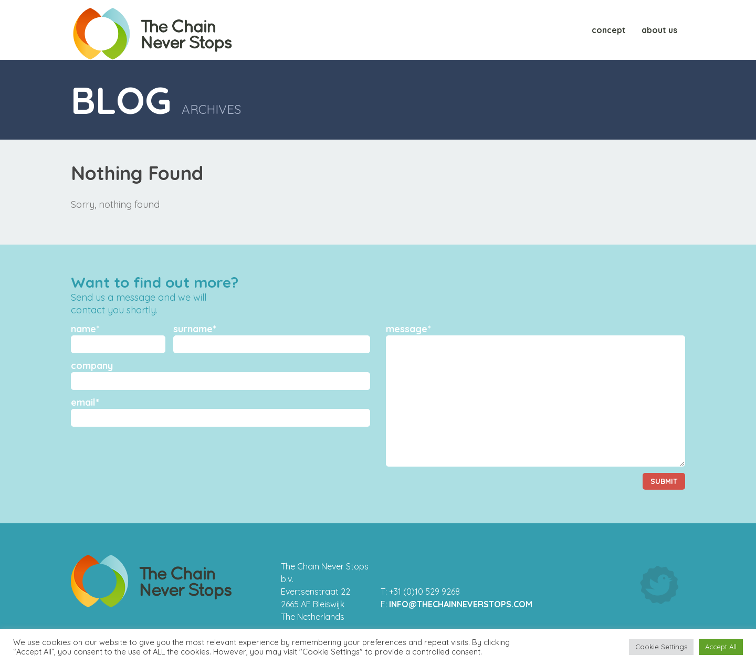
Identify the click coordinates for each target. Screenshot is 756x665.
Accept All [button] (721, 646)
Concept (609, 30)
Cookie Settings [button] (661, 646)
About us (659, 30)
